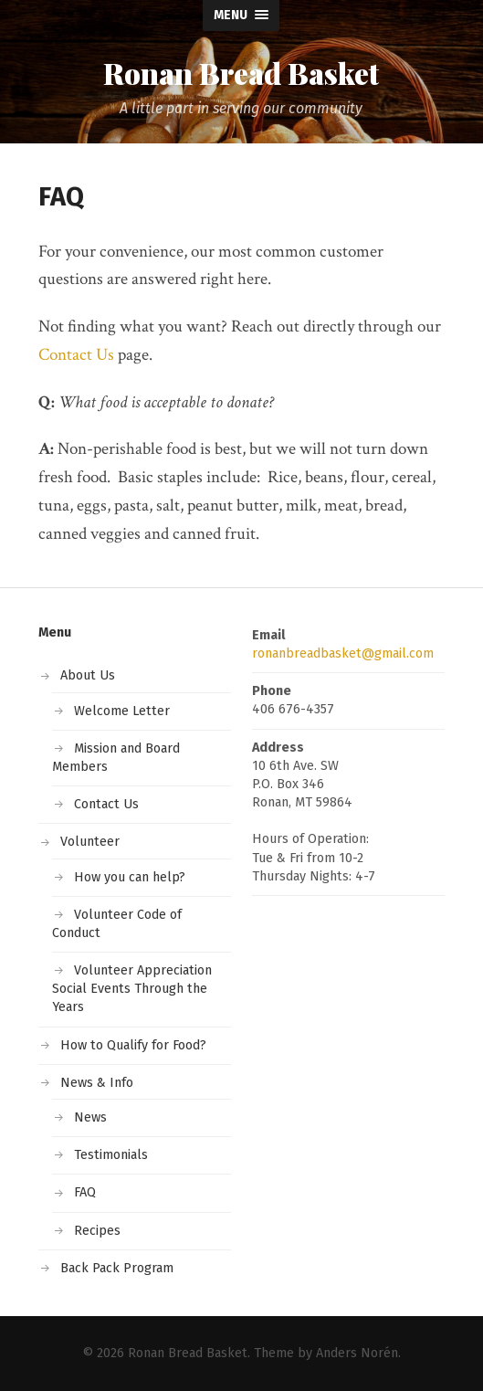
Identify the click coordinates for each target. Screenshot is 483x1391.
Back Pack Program (116, 1268)
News (90, 1117)
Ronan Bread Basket (241, 73)
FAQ (85, 1192)
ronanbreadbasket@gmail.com (343, 653)
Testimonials (111, 1155)
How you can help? (129, 877)
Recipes (97, 1230)
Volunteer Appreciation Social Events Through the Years (132, 989)
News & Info (96, 1083)
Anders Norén (357, 1353)
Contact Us (76, 354)
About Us (87, 675)
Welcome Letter (122, 711)
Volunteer (90, 841)
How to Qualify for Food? (133, 1045)
